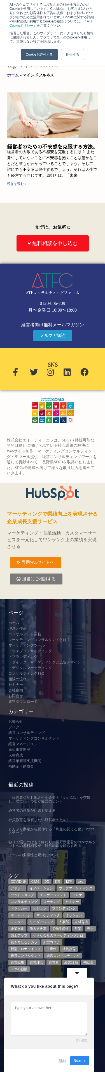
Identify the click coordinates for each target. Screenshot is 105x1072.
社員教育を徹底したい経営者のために (39, 820)
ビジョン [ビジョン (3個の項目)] (39, 908)
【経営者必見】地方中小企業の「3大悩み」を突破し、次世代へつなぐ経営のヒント (49, 799)
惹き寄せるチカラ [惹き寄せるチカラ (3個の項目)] (24, 942)
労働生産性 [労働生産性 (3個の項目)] (60, 929)
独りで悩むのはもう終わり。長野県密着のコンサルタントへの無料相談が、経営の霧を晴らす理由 (52, 844)
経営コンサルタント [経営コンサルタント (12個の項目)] (26, 956)
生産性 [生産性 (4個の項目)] (51, 949)
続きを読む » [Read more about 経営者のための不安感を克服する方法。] (16, 184)
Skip (62, 1061)
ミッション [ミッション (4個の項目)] (74, 915)
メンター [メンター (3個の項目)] (17, 922)
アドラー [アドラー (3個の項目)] (17, 888)
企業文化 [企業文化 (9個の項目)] (17, 929)
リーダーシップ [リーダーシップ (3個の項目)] (41, 922)
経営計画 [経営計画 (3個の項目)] (71, 962)
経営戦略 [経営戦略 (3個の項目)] (17, 962)
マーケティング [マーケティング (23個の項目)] (48, 915)
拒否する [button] (72, 54)
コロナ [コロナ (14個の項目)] (77, 895)
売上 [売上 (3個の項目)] (90, 929)
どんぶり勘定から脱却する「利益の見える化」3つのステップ (51, 831)
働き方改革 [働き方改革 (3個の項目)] (38, 929)
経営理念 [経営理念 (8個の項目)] (36, 962)
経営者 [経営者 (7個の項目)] (54, 962)
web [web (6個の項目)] (80, 881)
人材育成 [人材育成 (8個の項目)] (81, 922)
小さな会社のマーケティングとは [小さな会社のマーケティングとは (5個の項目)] (58, 935)
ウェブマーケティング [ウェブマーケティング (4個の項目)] (75, 888)
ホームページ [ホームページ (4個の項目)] (21, 915)
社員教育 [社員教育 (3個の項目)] (69, 949)
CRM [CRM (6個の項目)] (35, 881)
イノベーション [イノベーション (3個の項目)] (41, 888)
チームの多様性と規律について (33, 855)
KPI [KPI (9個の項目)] (57, 881)
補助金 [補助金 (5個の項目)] (88, 962)
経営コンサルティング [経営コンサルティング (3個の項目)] (63, 956)
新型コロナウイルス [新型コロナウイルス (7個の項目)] (26, 949)
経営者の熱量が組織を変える (32, 810)
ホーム (13, 75)
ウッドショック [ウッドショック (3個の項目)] (22, 895)
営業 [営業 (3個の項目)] (77, 929)
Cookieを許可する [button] (39, 54)
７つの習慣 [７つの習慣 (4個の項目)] (19, 969)
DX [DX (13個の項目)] (47, 881)
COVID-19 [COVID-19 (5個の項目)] (18, 881)
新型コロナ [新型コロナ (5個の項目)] (51, 942)
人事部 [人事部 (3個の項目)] (64, 922)
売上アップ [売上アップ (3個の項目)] (19, 935)
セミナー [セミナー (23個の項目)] (72, 902)
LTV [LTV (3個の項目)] (69, 881)
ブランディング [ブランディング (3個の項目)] (64, 908)
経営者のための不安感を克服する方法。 (52, 146)
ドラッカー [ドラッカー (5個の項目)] (19, 908)
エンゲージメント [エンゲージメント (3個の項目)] (53, 895)
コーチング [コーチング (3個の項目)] (51, 902)
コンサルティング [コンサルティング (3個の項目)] (24, 902)
